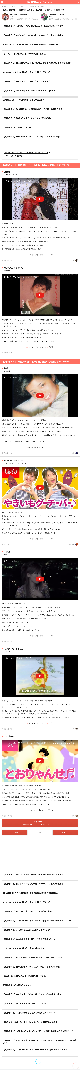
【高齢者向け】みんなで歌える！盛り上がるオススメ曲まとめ (29, 90)
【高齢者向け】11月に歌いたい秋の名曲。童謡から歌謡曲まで (27, 152)
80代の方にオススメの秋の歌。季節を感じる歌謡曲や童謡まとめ (30, 44)
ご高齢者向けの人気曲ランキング (17, 127)
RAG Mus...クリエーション (9, 6)
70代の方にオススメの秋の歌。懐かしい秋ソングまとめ (26, 72)
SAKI (74, 260)
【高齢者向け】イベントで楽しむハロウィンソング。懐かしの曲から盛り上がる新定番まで (39, 1041)
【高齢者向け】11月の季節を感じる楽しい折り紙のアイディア (29, 1012)
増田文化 (73, 544)
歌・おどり (23, 6)
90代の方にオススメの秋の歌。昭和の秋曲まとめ (24, 99)
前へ (15, 832)
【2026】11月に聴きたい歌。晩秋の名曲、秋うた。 (25, 53)
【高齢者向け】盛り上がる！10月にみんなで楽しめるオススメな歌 (31, 136)
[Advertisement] (40, 853)
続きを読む (40, 822)
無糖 (75, 453)
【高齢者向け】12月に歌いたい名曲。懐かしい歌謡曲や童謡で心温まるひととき (37, 62)
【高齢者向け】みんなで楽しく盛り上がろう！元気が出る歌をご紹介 (32, 994)
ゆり (75, 816)
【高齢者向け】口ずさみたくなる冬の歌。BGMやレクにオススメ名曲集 (33, 35)
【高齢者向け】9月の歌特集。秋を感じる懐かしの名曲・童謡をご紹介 (32, 109)
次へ (65, 832)
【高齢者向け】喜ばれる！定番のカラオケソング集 (24, 1003)
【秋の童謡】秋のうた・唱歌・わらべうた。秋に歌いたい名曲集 (30, 1022)
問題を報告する (7, 260)
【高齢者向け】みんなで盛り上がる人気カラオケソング (26, 81)
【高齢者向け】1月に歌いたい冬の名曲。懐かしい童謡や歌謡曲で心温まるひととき (38, 1031)
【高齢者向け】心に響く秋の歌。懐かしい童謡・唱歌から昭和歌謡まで (33, 26)
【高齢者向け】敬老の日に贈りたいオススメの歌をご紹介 (27, 118)
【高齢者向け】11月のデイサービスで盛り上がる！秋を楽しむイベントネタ (35, 1049)
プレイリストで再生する (13, 156)
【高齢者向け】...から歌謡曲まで (37, 6)
